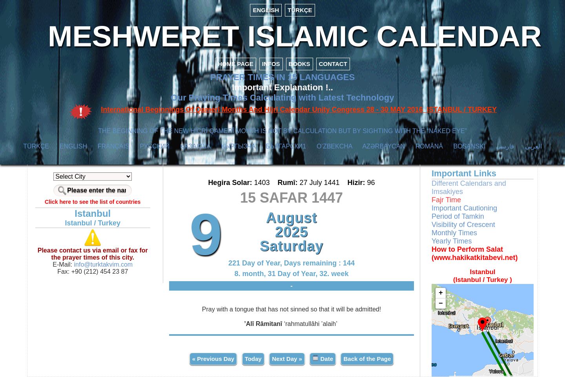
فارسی (505, 146)
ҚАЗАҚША (195, 146)
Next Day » (287, 358)
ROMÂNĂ (429, 146)
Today (253, 358)
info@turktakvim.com (102, 264)
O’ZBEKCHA (334, 146)
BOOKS (299, 63)
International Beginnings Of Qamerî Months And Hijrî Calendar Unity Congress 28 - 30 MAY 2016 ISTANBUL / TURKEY (299, 109)
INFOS (271, 63)
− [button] (441, 303)
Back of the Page (367, 358)
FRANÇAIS (113, 146)
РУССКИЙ (155, 146)
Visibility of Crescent (463, 225)
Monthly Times (454, 233)
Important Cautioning (464, 208)
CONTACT (333, 63)
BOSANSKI (470, 146)
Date (322, 358)
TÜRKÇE (300, 10)
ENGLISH (266, 10)
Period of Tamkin (458, 216)
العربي (533, 146)
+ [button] (441, 293)
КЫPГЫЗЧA (238, 146)
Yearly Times (452, 241)
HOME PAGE (235, 63)
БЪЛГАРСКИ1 (286, 146)
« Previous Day (213, 358)
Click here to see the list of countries (92, 202)
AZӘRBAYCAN (383, 146)
